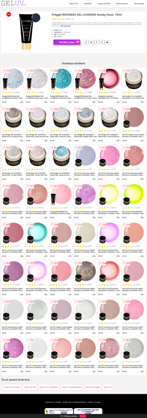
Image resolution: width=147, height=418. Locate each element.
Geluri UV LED (30, 387)
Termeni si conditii (53, 402)
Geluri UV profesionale (72, 387)
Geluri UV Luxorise (12, 387)
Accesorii (88, 3)
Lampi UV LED (104, 3)
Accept (83, 416)
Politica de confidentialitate (74, 402)
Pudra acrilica (122, 3)
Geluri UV (74, 3)
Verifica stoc (69, 42)
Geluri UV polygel (92, 387)
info (21, 102)
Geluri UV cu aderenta (49, 387)
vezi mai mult (65, 26)
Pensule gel (139, 3)
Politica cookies (94, 402)
